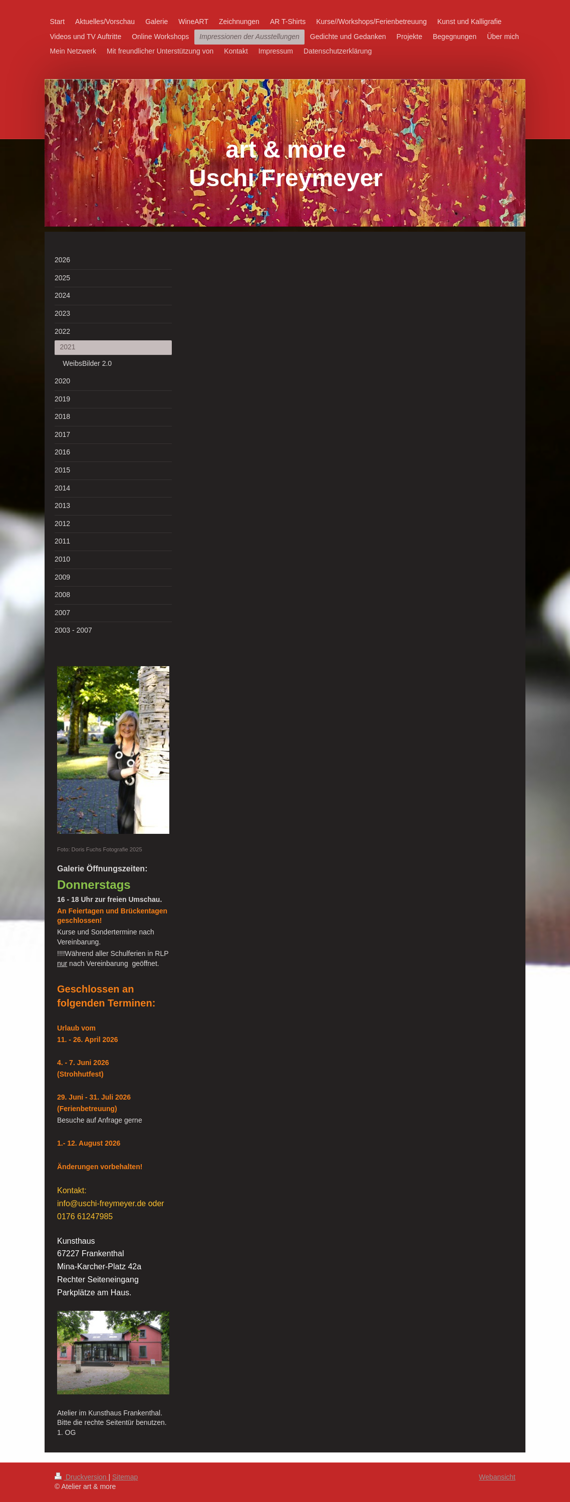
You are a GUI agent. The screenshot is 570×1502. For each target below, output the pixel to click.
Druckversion (81, 1477)
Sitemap (125, 1477)
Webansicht (497, 1477)
